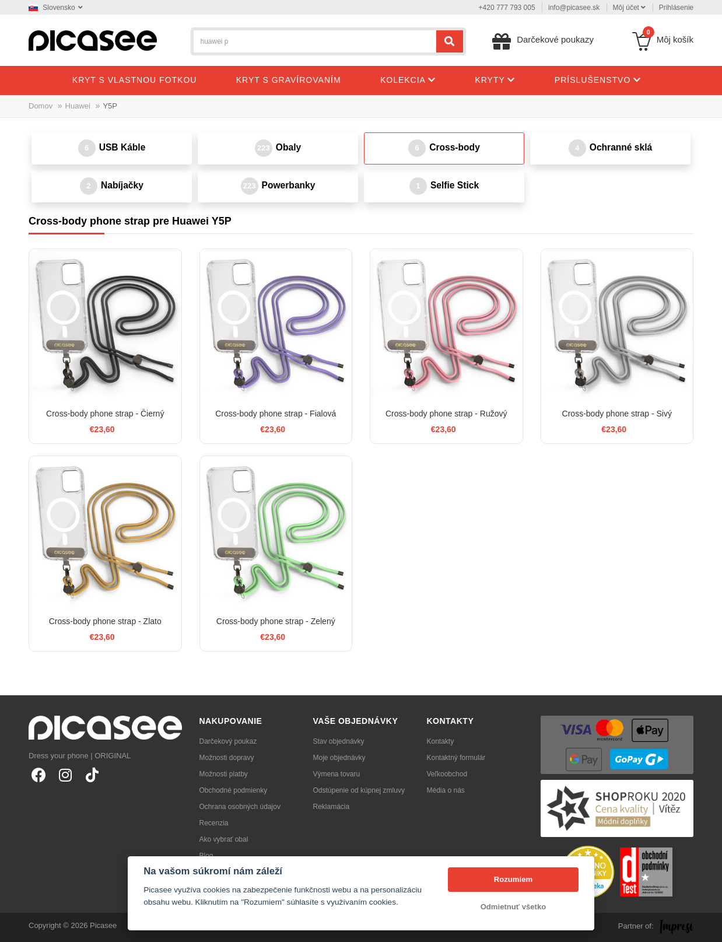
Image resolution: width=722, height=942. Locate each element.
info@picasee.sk (574, 7)
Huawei (77, 105)
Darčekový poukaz (228, 741)
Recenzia (214, 823)
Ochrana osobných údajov (240, 807)
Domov (40, 105)
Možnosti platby (223, 774)
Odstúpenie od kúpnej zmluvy (359, 790)
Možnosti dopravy (226, 758)
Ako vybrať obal (223, 839)
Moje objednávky (339, 758)
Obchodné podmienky (233, 790)
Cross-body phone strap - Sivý (617, 413)
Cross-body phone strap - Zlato (105, 621)
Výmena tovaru (336, 774)
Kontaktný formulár (456, 758)
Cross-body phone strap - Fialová (275, 413)
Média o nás (446, 790)
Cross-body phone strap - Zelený (275, 621)
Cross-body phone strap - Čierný (105, 413)
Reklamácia (331, 807)
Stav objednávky (338, 741)
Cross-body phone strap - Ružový (446, 413)
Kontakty (440, 741)
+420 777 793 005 (507, 7)
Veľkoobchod (447, 774)
